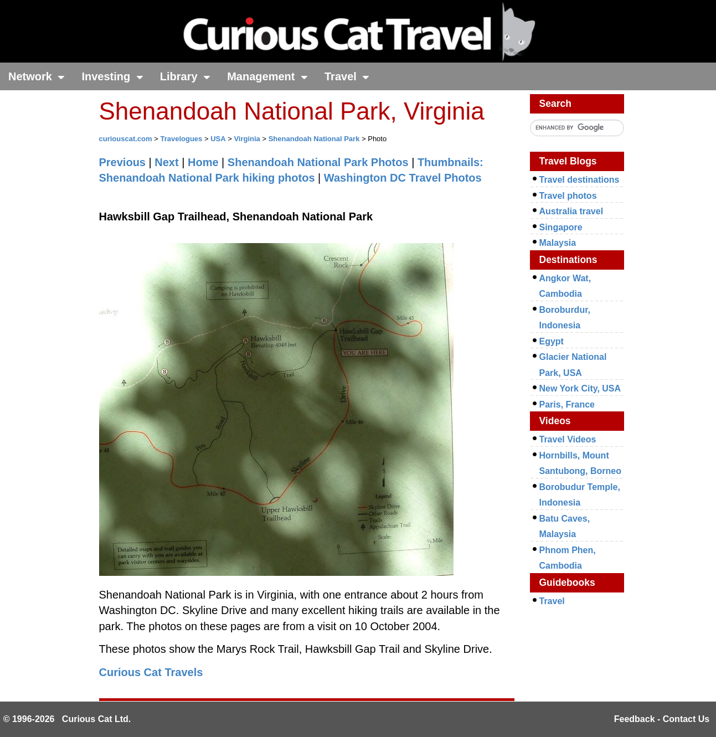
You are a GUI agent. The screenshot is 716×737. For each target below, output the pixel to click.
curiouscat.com (125, 139)
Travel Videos (567, 439)
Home (203, 162)
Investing (112, 76)
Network (36, 76)
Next (166, 162)
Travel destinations (579, 179)
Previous (122, 162)
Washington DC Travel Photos (403, 178)
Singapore (561, 227)
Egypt (551, 341)
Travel (346, 76)
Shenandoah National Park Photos (318, 162)
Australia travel (571, 211)
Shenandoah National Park (314, 139)
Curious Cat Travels (151, 672)
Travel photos (568, 195)
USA (217, 139)
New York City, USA (580, 388)
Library (185, 76)
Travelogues (181, 139)
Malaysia (557, 243)
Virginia (247, 139)
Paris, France (567, 404)
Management (267, 76)
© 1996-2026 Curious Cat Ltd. (67, 719)
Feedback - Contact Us (661, 719)
